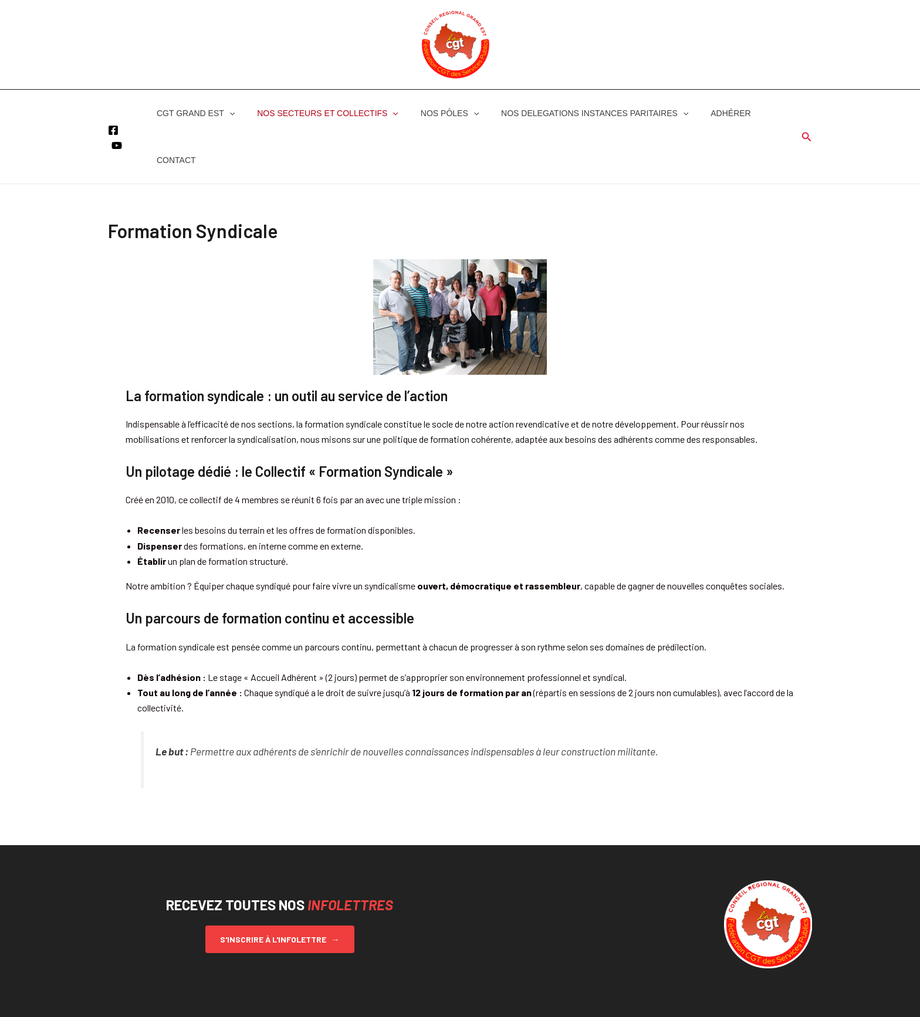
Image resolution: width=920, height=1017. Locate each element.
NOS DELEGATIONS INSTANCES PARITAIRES (574, 113)
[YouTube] (116, 122)
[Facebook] (113, 106)
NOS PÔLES (435, 113)
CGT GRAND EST (193, 113)
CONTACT (760, 113)
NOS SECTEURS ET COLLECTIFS (319, 113)
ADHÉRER (704, 113)
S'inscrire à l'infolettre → (280, 892)
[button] (226, 113)
